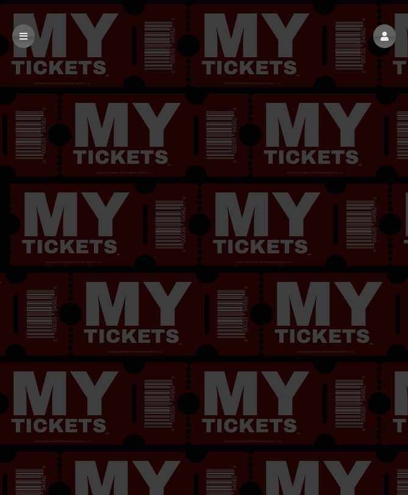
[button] (384, 36)
